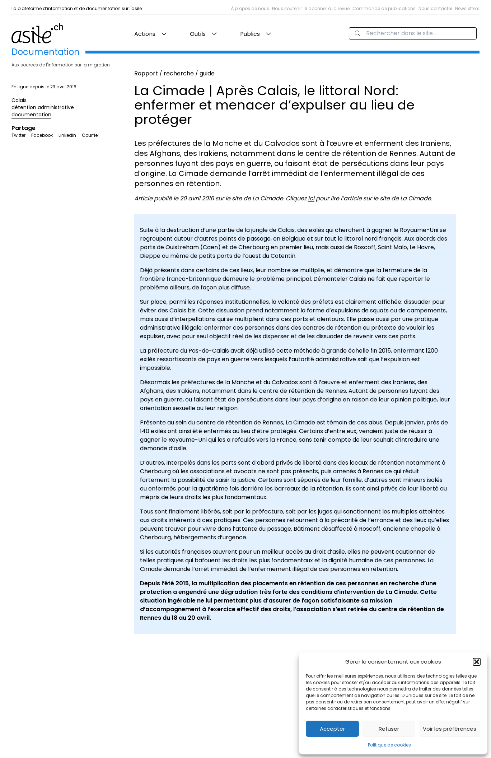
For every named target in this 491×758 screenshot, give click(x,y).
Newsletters (467, 8)
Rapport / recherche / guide (174, 73)
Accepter (332, 729)
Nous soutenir (287, 8)
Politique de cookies (389, 745)
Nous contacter (435, 8)
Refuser (389, 729)
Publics (250, 34)
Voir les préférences (449, 729)
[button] (476, 661)
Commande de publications (384, 8)
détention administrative (42, 107)
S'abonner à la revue (327, 8)
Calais (19, 100)
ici (311, 198)
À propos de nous (250, 8)
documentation (31, 114)
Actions (144, 34)
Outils (198, 34)
